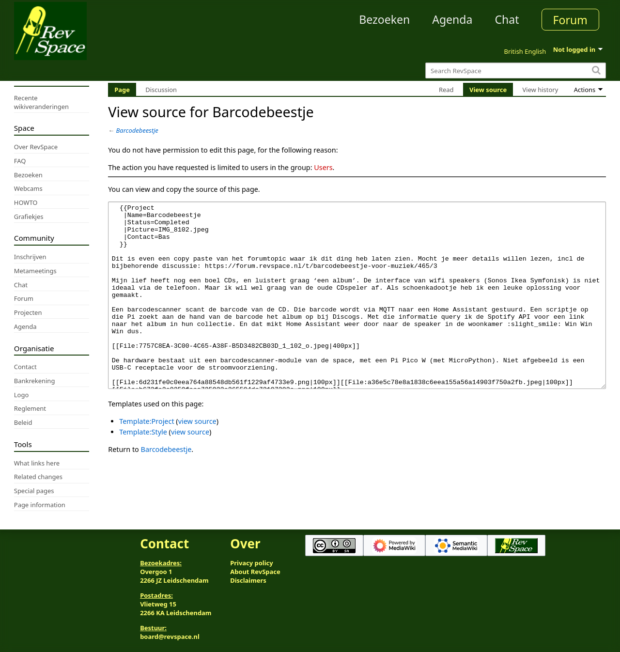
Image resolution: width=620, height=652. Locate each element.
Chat (507, 19)
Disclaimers (248, 580)
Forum (570, 20)
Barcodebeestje (137, 130)
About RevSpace (255, 571)
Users (323, 167)
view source (197, 457)
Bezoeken (384, 19)
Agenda (452, 19)
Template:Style (143, 468)
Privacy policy (251, 563)
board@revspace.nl (170, 636)
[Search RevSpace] (515, 70)
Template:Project (146, 457)
